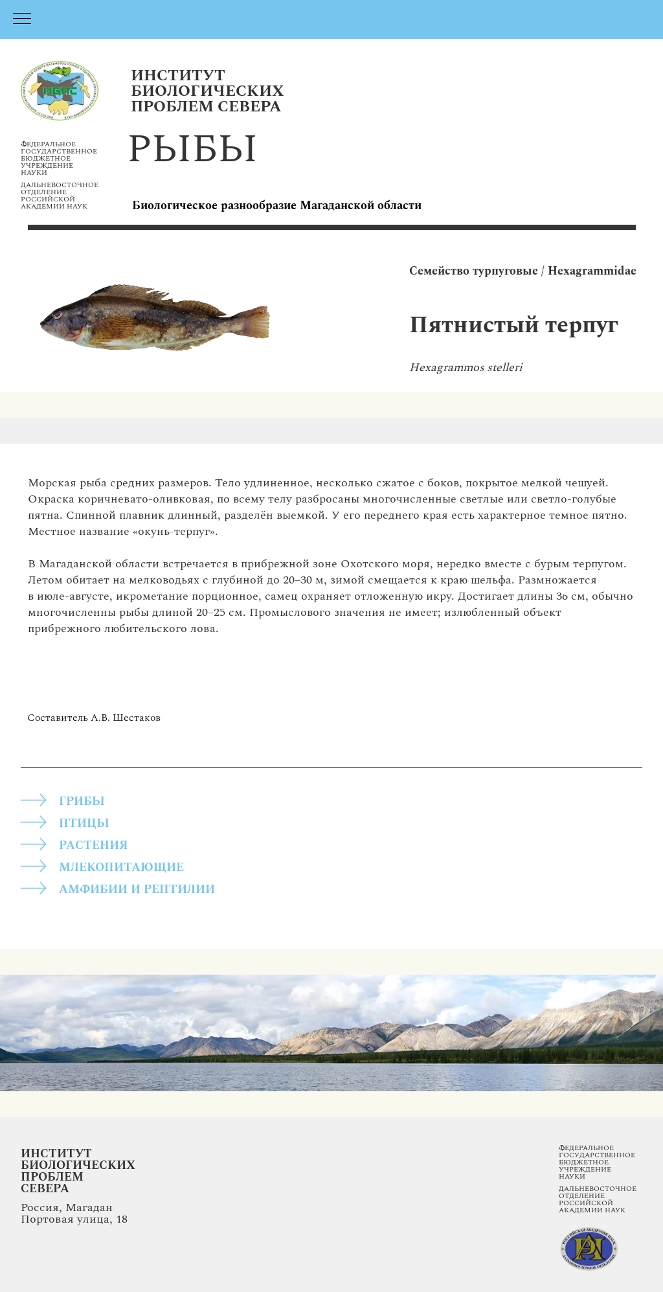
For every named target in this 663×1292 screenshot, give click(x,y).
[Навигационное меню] (22, 19)
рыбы (192, 149)
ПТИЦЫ (84, 823)
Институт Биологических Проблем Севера (78, 1171)
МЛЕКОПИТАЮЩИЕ (121, 867)
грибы (82, 801)
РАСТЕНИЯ (93, 845)
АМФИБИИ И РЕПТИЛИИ (137, 889)
